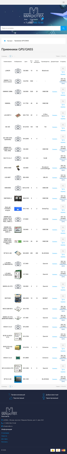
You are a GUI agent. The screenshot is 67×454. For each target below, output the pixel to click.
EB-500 (7, 127)
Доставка (4, 439)
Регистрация (34, 19)
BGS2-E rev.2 (8, 358)
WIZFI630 (8, 298)
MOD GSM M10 (7, 308)
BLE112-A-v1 (8, 158)
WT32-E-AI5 (7, 379)
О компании (5, 433)
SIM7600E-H (8, 198)
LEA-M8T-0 (7, 115)
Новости (4, 436)
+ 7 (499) (33, 22)
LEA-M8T (8, 177)
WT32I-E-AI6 (8, 253)
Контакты (4, 442)
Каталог (10, 41)
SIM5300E (8, 188)
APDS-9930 (7, 168)
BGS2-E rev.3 (8, 327)
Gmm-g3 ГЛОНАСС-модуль (7, 209)
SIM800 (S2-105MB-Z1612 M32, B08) (7, 149)
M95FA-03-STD (7, 286)
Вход (25, 19)
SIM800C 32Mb (7, 91)
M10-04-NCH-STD (7, 368)
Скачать (54, 91)
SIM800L (7, 103)
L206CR (7, 70)
